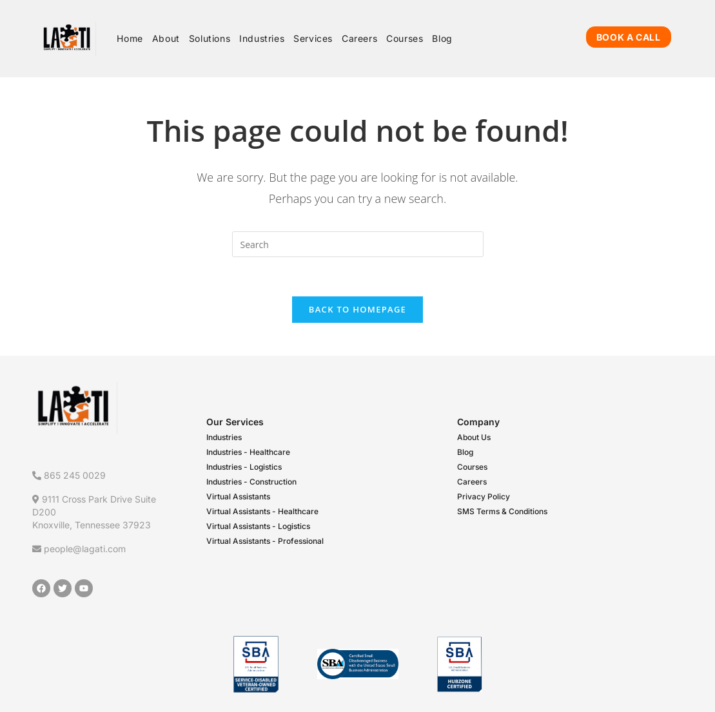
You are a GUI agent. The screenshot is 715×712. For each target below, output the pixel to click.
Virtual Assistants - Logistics (258, 526)
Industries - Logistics (244, 467)
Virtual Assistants (238, 496)
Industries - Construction (251, 481)
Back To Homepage (357, 309)
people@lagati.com (79, 548)
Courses (472, 467)
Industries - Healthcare (248, 452)
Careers (472, 481)
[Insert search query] (358, 244)
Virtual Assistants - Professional (265, 541)
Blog (465, 452)
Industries (224, 437)
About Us (474, 437)
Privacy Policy (483, 496)
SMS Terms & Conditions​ (502, 511)
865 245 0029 (69, 475)
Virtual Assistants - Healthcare (262, 511)
